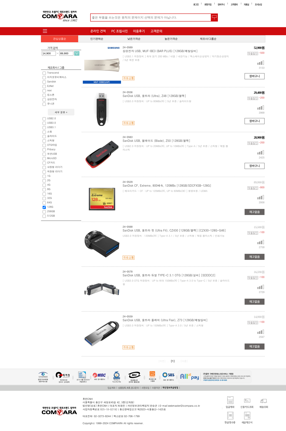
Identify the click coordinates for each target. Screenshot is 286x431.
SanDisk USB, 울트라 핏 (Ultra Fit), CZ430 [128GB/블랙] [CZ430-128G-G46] (174, 230)
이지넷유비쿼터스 (57, 77)
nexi (49, 90)
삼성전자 (52, 99)
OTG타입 (52, 144)
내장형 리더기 (55, 167)
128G (50, 206)
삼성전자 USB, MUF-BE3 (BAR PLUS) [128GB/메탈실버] (160, 51)
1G (49, 175)
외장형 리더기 (55, 171)
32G (50, 198)
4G (49, 184)
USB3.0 (52, 122)
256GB (51, 211)
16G (50, 193)
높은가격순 (171, 38)
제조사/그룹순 (208, 38)
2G (49, 180)
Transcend (53, 72)
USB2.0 (52, 118)
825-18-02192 (108, 409)
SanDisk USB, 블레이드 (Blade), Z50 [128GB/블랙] (156, 141)
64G (50, 202)
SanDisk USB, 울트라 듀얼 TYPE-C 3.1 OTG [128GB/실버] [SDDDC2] (169, 275)
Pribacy (51, 149)
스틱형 (51, 140)
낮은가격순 (133, 38)
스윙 (50, 131)
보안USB (52, 153)
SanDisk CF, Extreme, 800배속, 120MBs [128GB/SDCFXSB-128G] (167, 185)
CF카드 (51, 162)
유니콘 (51, 103)
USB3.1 (52, 127)
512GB (51, 215)
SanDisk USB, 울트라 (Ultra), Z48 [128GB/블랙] (154, 96)
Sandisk (52, 81)
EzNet (50, 85)
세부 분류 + (61, 112)
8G (49, 189)
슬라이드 (52, 136)
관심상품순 (59, 38)
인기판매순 (96, 38)
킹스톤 (51, 94)
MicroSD (52, 158)
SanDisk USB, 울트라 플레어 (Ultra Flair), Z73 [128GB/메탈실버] (165, 320)
